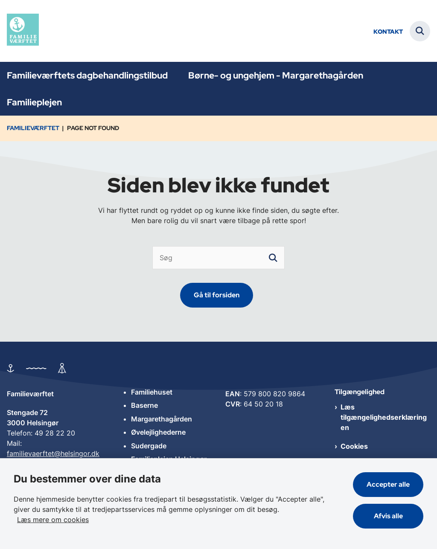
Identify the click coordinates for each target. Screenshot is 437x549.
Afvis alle (388, 515)
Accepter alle (388, 484)
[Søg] (218, 257)
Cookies (354, 446)
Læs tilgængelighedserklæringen (384, 417)
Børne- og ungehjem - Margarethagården (275, 75)
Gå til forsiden (216, 294)
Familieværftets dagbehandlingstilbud (87, 75)
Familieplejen (34, 102)
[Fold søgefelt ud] (420, 31)
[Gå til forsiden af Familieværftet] (19, 31)
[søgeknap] (273, 257)
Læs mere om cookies (53, 519)
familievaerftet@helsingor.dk (53, 453)
